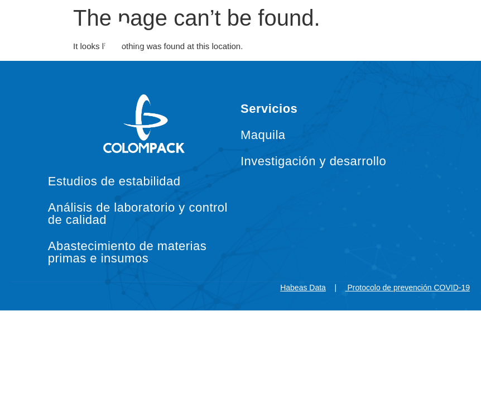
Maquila (263, 135)
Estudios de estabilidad (114, 181)
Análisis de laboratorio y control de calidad (138, 213)
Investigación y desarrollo (313, 161)
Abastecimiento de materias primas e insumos (127, 252)
